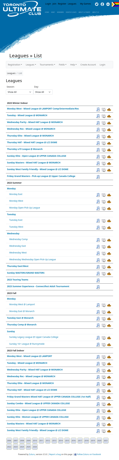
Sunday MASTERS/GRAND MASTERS (25, 272)
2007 (16, 440)
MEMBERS (60, 12)
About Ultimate (84, 12)
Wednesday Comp (18, 239)
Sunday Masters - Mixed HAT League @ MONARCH (33, 162)
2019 (93, 440)
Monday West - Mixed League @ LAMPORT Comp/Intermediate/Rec (43, 108)
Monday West (16, 200)
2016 (74, 440)
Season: (11, 86)
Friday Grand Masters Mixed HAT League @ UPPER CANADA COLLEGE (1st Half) (49, 396)
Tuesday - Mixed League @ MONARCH (27, 115)
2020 (99, 440)
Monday (11, 188)
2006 (9, 440)
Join (54, 3)
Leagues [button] (30, 64)
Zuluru (32, 454)
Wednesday (13, 233)
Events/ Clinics (71, 12)
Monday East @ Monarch (22, 311)
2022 (9, 447)
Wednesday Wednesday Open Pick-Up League (32, 259)
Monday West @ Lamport (22, 304)
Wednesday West (18, 252)
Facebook (102, 4)
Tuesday (11, 214)
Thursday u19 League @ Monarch (25, 149)
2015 (67, 440)
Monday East (15, 194)
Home (47, 12)
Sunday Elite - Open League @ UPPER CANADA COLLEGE (36, 155)
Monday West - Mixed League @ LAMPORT (29, 356)
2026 (35, 447)
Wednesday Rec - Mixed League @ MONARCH (31, 128)
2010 (35, 440)
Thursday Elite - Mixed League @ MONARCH (30, 135)
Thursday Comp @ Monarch (21, 324)
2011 (41, 440)
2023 (16, 447)
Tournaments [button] (46, 64)
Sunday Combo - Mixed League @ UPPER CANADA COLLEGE (38, 403)
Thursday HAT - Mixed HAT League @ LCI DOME (32, 142)
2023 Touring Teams (17, 279)
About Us (95, 12)
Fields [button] (62, 64)
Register (62, 3)
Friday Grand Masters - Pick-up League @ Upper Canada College (41, 176)
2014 (61, 440)
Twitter (97, 4)
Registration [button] (14, 64)
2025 (28, 447)
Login (48, 3)
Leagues (72, 3)
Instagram (108, 4)
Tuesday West (16, 226)
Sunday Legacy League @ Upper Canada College (33, 336)
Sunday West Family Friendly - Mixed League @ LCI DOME (37, 169)
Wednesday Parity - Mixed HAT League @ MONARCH (35, 122)
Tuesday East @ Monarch (20, 317)
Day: (36, 86)
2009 (28, 440)
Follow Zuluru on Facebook (89, 454)
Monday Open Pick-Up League (24, 207)
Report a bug (55, 454)
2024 (22, 447)
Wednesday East (17, 245)
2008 (22, 440)
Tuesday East (15, 219)
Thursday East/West (17, 266)
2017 (80, 440)
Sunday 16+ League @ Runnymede (26, 343)
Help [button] (72, 64)
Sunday (11, 331)
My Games (85, 3)
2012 (48, 440)
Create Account (88, 64)
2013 (54, 440)
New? (53, 12)
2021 (106, 440)
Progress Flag (115, 4)
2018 (86, 440)
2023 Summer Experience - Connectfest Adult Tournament (38, 286)
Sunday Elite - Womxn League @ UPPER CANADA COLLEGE (37, 416)
